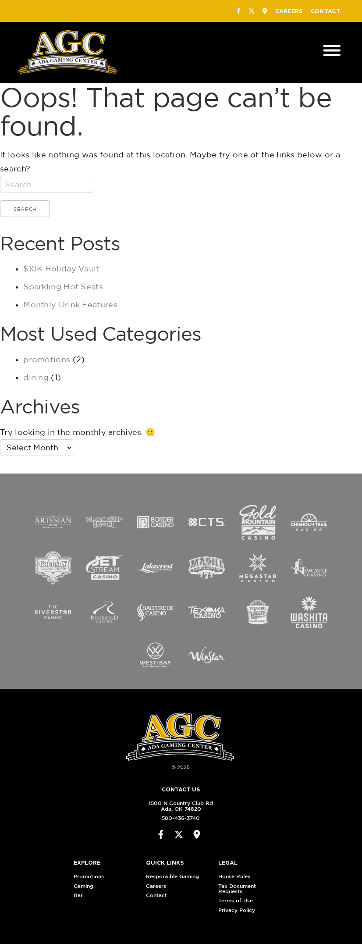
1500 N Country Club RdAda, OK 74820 (178, 805)
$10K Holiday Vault (61, 268)
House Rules (237, 876)
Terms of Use (238, 900)
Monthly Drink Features (70, 304)
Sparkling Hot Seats (63, 286)
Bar (80, 895)
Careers (289, 11)
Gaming (86, 886)
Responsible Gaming (175, 876)
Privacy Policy (239, 910)
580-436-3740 (179, 818)
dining (36, 377)
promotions (46, 359)
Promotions (91, 876)
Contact (325, 11)
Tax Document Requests (240, 888)
